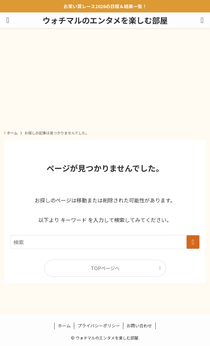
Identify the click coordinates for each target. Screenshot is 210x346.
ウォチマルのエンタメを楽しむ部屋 (105, 20)
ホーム (64, 325)
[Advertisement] (105, 77)
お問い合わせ (139, 325)
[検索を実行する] (193, 242)
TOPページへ (105, 268)
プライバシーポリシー (99, 325)
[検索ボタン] (202, 20)
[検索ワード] (105, 242)
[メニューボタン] (8, 20)
